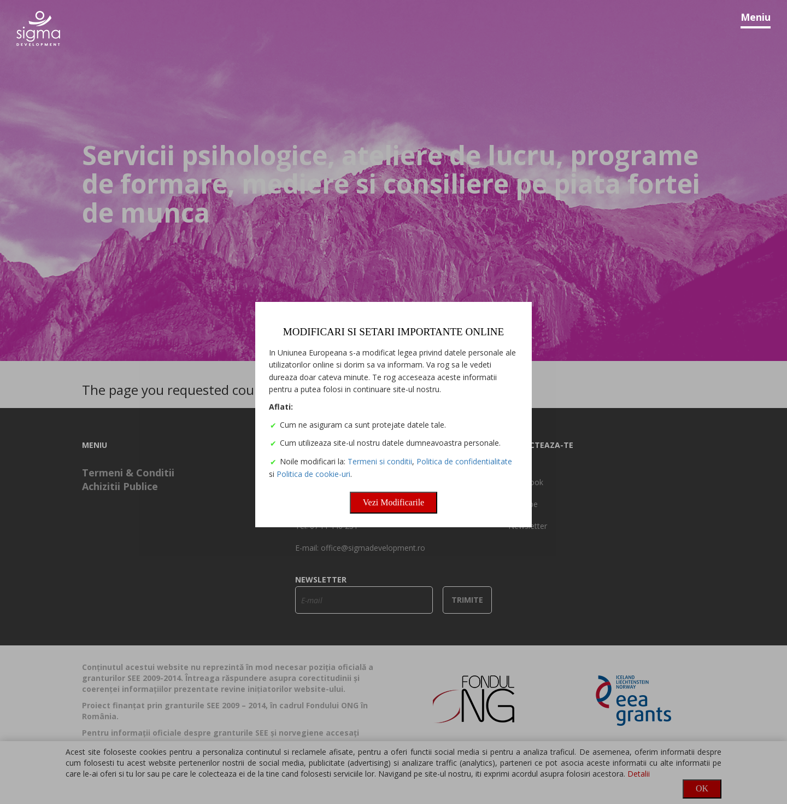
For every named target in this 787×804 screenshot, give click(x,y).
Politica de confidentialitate (466, 463)
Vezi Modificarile (393, 504)
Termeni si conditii (381, 463)
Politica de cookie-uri (315, 475)
